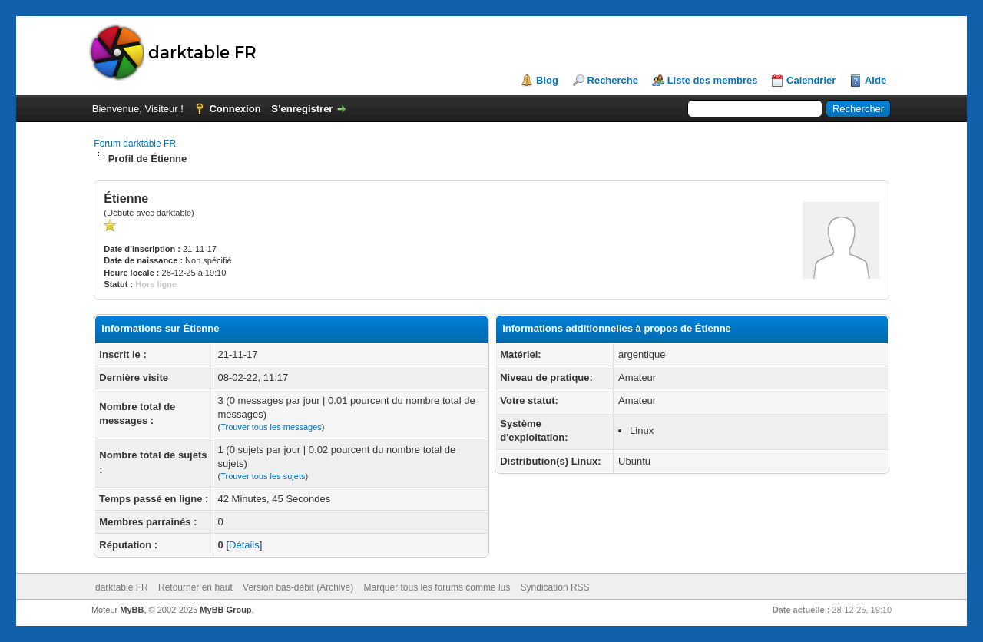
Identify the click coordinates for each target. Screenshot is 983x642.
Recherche (612, 80)
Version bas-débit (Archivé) (298, 587)
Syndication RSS (555, 587)
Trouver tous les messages (271, 427)
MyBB (132, 609)
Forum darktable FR (135, 143)
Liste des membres (712, 80)
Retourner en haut (195, 587)
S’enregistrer (302, 108)
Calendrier (811, 80)
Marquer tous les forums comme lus (437, 587)
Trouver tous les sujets (262, 476)
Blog (547, 80)
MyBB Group (225, 609)
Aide (875, 80)
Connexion (234, 108)
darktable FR (121, 587)
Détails (244, 545)
